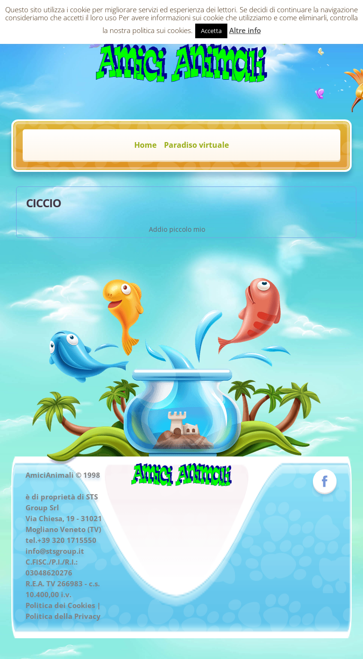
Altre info (245, 30)
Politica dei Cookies (60, 605)
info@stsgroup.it (55, 551)
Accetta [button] (211, 30)
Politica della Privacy (63, 616)
